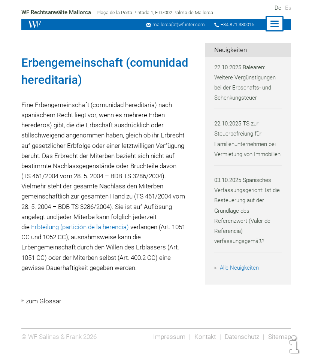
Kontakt (203, 347)
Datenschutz (240, 347)
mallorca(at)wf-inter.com (176, 24)
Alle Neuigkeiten (240, 278)
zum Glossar (43, 311)
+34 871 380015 (236, 24)
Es (288, 7)
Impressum (167, 347)
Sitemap (279, 347)
